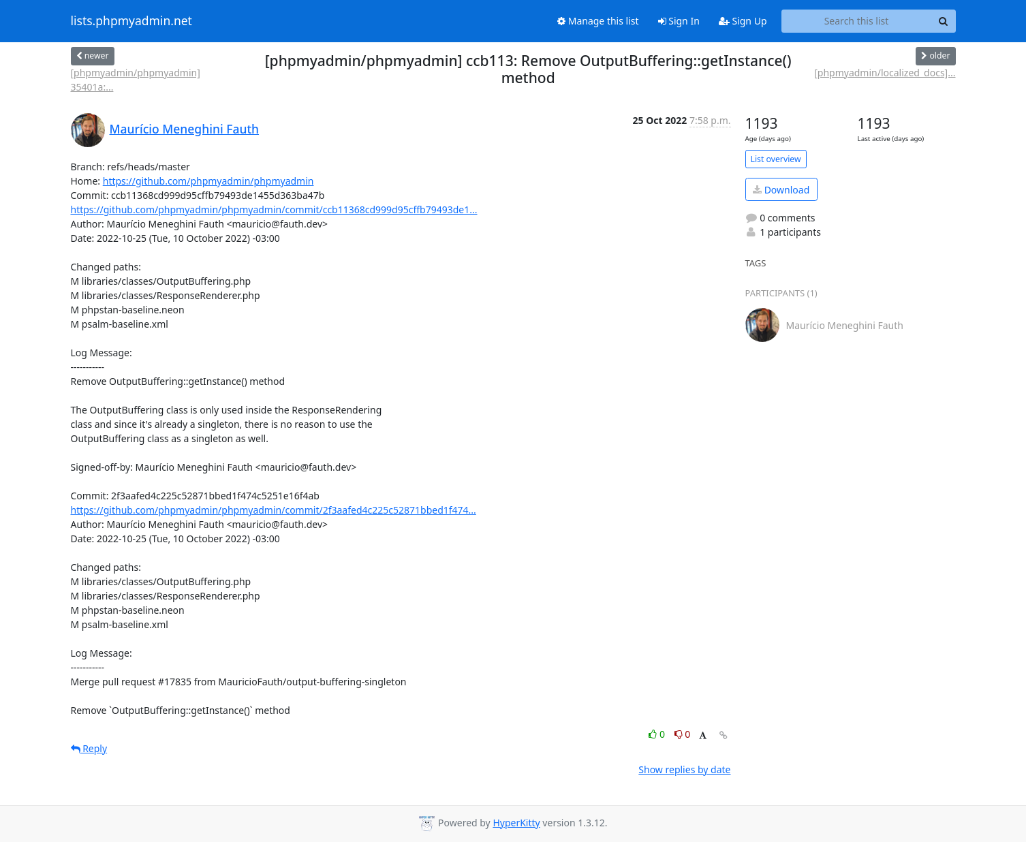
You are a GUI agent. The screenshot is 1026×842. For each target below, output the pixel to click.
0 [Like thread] (658, 734)
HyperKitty (516, 822)
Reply (89, 748)
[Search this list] (856, 21)
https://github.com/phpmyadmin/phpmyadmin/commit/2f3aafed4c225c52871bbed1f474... (273, 509)
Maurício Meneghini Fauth (185, 129)
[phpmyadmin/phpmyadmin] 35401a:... (135, 79)
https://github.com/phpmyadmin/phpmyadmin (208, 180)
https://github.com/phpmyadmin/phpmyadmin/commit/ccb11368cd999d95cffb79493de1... (274, 209)
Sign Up (743, 20)
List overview (776, 159)
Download (781, 189)
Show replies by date (684, 769)
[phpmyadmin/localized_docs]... (884, 72)
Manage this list (598, 20)
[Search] (943, 21)
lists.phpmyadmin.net (131, 21)
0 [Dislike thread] (682, 734)
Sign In (679, 20)
